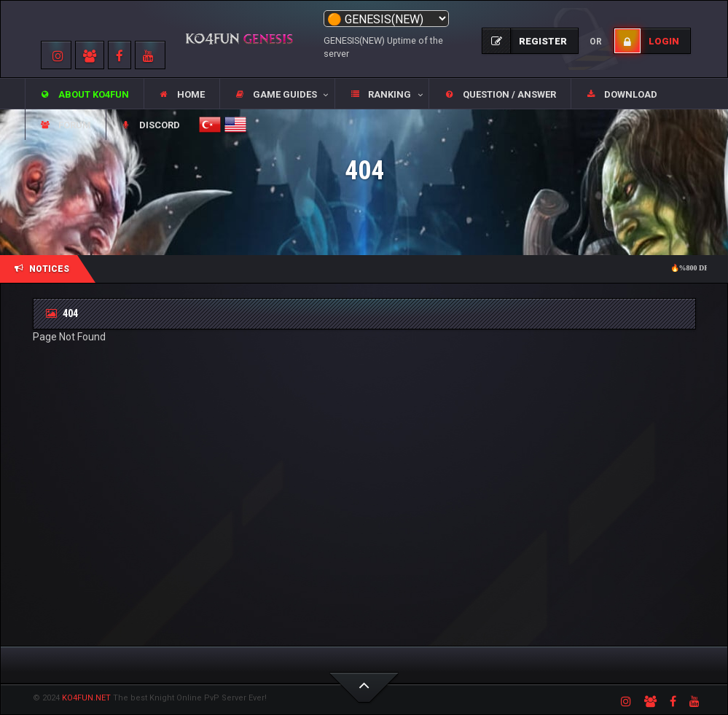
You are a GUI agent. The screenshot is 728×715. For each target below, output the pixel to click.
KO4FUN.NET (86, 698)
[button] (276, 94)
